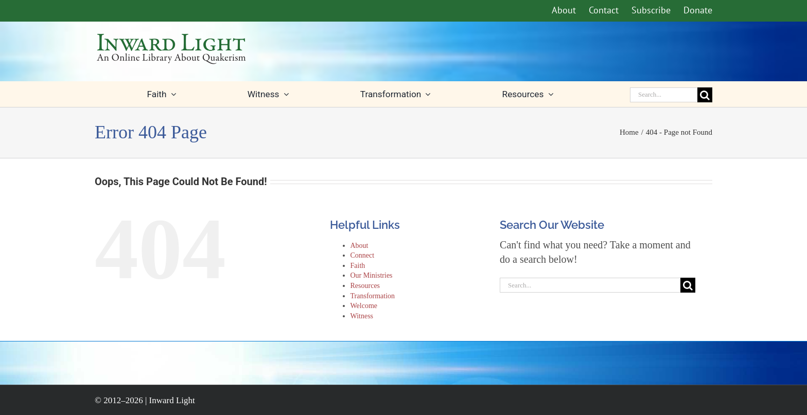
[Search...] (663, 94)
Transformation (372, 296)
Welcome (364, 306)
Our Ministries (371, 275)
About (359, 245)
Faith (357, 265)
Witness (362, 316)
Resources (365, 286)
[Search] (704, 94)
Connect (362, 255)
